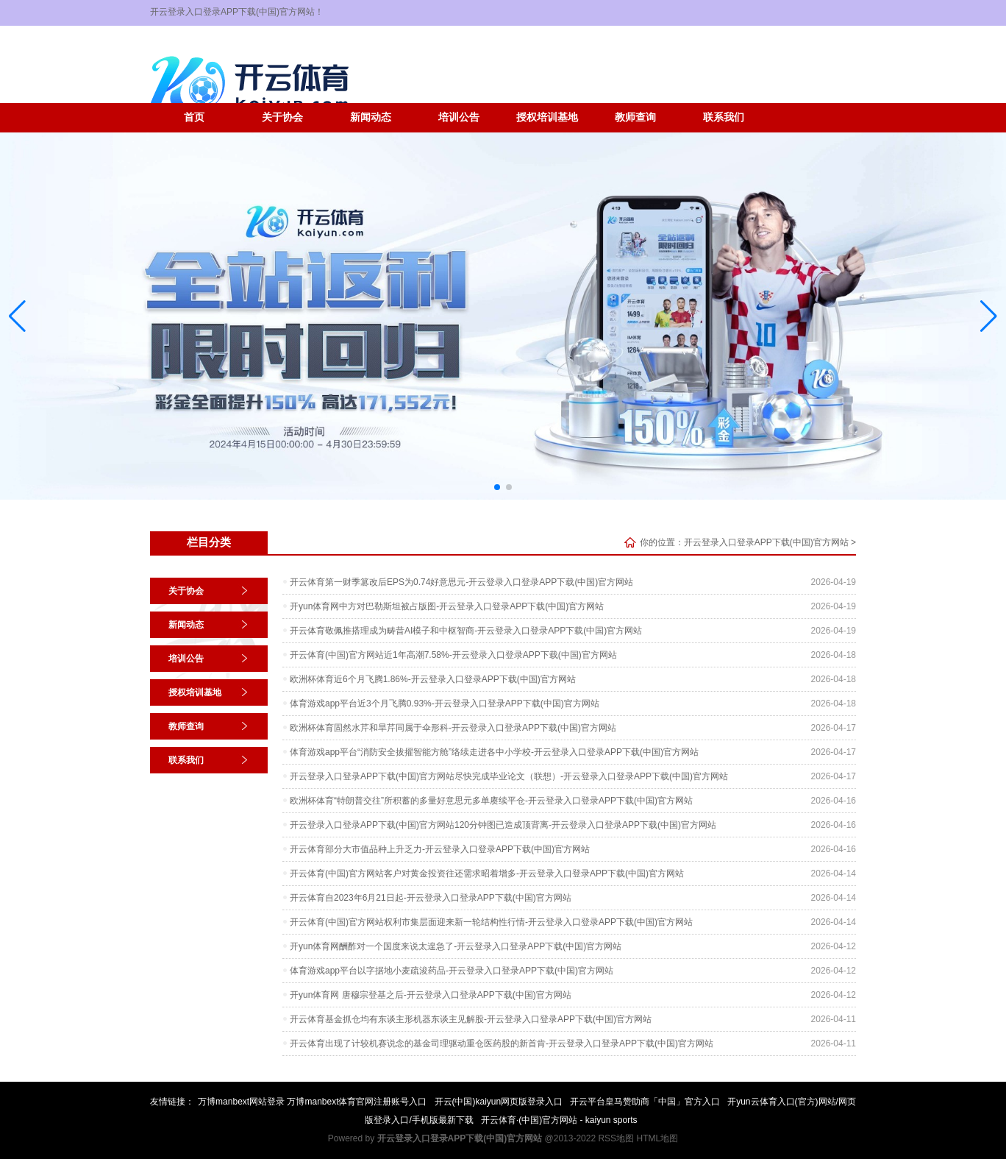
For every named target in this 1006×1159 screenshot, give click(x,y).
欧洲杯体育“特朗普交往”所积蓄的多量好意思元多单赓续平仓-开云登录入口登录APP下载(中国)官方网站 (491, 800)
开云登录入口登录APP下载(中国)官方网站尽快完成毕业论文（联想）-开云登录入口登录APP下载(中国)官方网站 (509, 776)
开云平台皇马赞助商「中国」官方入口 (645, 1101)
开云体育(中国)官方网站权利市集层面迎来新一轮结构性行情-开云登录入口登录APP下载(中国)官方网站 (491, 922)
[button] (989, 316)
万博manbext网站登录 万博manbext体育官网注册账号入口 (312, 1101)
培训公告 (458, 117)
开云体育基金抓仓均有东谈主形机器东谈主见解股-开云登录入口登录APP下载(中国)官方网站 (471, 1019)
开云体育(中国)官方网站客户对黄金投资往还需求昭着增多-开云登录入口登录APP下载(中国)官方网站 (487, 873)
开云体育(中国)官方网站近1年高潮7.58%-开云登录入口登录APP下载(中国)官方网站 (453, 655)
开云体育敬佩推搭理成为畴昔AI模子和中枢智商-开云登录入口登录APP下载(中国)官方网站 (466, 630)
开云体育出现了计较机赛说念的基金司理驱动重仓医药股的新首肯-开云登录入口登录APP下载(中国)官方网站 (501, 1043)
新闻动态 (370, 117)
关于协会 (282, 117)
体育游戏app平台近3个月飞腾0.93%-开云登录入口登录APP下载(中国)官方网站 (444, 703)
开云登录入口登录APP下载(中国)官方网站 (766, 542)
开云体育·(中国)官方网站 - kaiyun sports (559, 1120)
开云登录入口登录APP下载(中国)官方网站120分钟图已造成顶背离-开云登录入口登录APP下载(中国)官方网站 (503, 825)
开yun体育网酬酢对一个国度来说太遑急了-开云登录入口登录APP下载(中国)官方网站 (455, 946)
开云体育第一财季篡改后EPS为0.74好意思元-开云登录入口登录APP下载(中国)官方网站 (461, 582)
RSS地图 (616, 1138)
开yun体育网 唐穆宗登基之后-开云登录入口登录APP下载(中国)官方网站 (430, 995)
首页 (194, 117)
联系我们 (723, 117)
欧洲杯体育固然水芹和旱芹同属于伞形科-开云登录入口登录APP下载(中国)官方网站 (453, 728)
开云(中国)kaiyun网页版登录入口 (499, 1101)
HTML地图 (657, 1138)
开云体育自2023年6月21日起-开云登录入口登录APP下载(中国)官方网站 (430, 898)
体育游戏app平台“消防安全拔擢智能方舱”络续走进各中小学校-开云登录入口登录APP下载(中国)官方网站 (494, 752)
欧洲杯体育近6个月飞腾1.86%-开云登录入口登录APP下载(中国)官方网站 (433, 679)
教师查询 (635, 117)
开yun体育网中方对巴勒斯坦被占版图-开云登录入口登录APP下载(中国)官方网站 (447, 606)
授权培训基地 (547, 117)
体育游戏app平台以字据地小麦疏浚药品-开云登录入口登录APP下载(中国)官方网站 (451, 970)
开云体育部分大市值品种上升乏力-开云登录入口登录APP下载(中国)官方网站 (440, 849)
